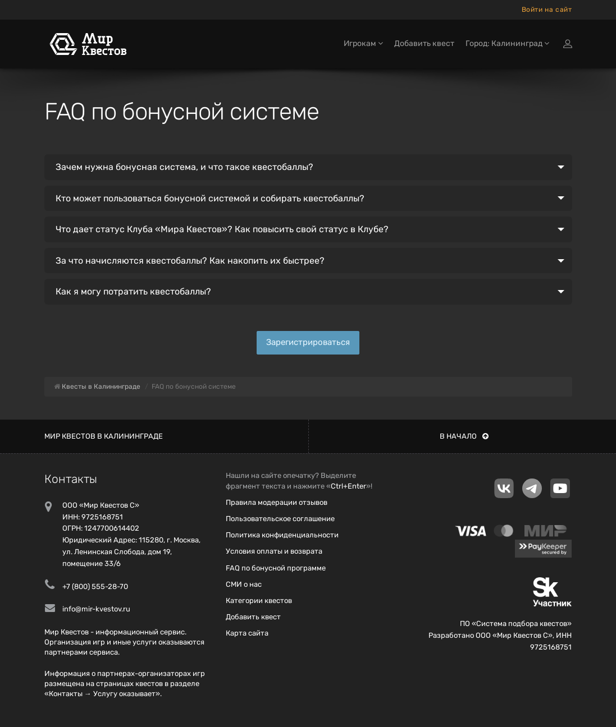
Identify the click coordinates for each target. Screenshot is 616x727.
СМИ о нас (244, 584)
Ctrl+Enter (348, 486)
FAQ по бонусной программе (276, 568)
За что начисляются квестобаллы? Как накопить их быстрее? (190, 260)
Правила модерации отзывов (276, 502)
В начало (464, 436)
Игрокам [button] (363, 43)
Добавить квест (424, 43)
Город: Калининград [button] (507, 43)
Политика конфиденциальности (282, 535)
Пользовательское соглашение (280, 518)
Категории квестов (259, 600)
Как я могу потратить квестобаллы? (133, 291)
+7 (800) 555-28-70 (95, 586)
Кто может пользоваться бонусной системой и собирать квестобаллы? (210, 198)
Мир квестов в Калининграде (103, 436)
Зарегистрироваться (308, 342)
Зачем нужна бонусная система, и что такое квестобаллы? (184, 167)
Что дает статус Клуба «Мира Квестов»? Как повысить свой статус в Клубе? (222, 229)
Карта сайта (247, 633)
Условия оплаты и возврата (274, 551)
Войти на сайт (547, 9)
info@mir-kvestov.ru (96, 609)
